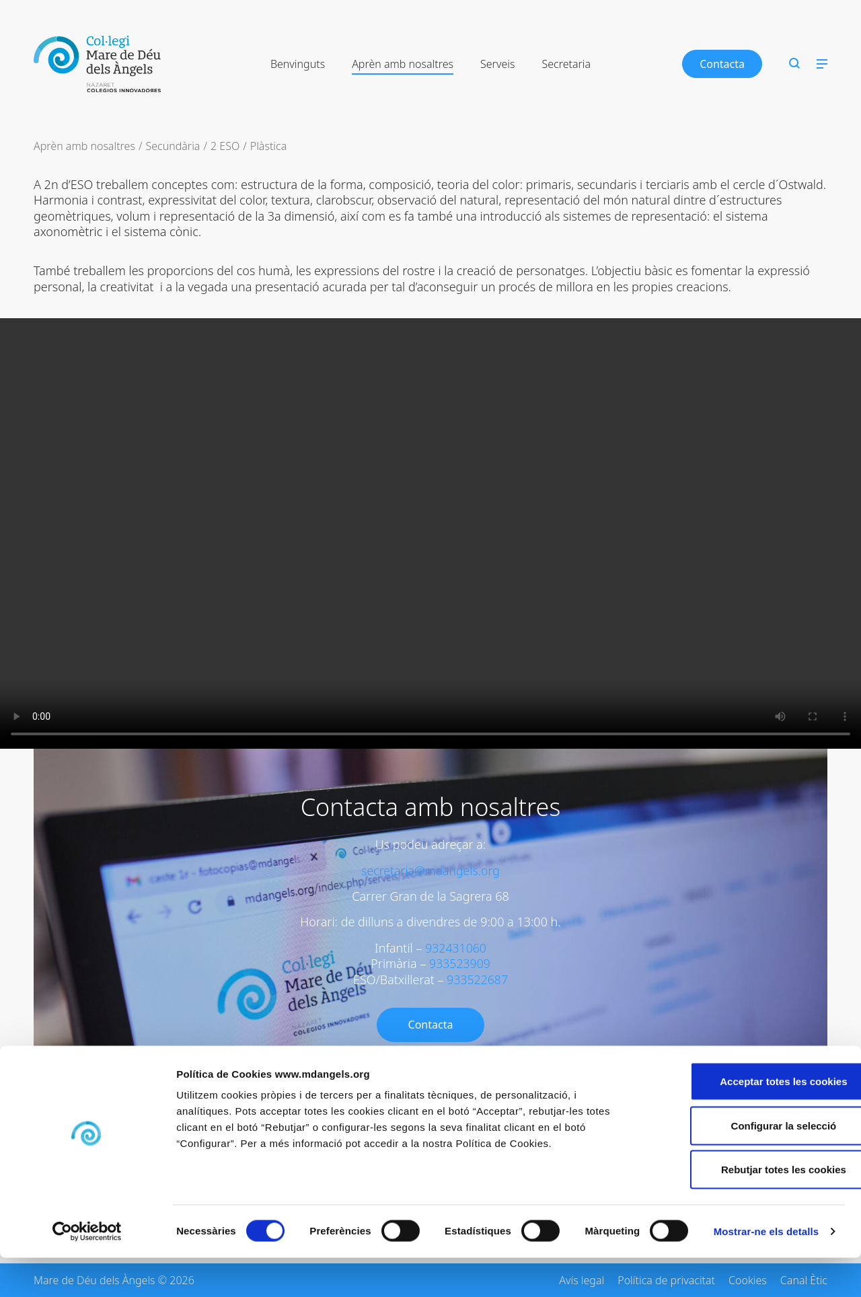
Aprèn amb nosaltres (402, 64)
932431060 (455, 948)
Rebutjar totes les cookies (748, 1208)
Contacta (722, 64)
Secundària (172, 146)
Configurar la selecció (749, 1165)
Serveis (497, 64)
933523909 (459, 963)
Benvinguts (297, 64)
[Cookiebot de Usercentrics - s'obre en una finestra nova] (87, 1271)
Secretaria (566, 64)
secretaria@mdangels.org (430, 870)
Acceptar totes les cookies (748, 1120)
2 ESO (225, 146)
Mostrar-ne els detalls (766, 1270)
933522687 (477, 979)
